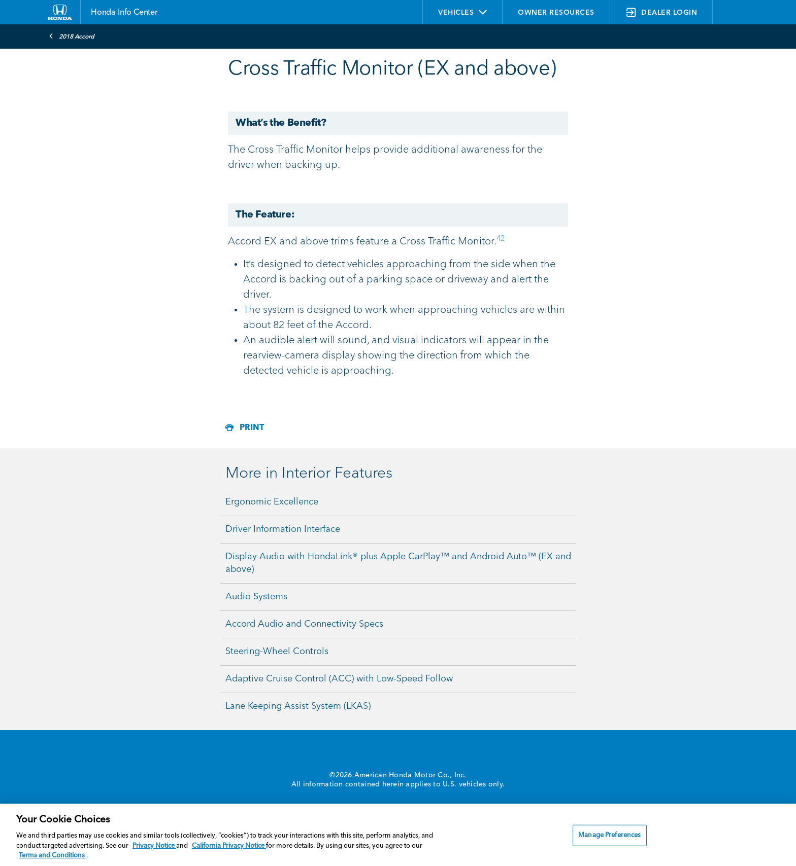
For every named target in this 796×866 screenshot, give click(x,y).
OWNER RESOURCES (556, 12)
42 (500, 238)
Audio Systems (256, 596)
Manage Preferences (609, 835)
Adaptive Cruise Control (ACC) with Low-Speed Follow (339, 678)
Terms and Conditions (52, 855)
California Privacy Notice (229, 846)
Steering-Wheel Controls (276, 651)
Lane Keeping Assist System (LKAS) (298, 706)
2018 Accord (71, 36)
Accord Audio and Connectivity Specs (304, 624)
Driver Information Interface (282, 529)
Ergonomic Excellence (271, 502)
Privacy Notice (154, 846)
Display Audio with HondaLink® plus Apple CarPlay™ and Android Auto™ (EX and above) (398, 563)
